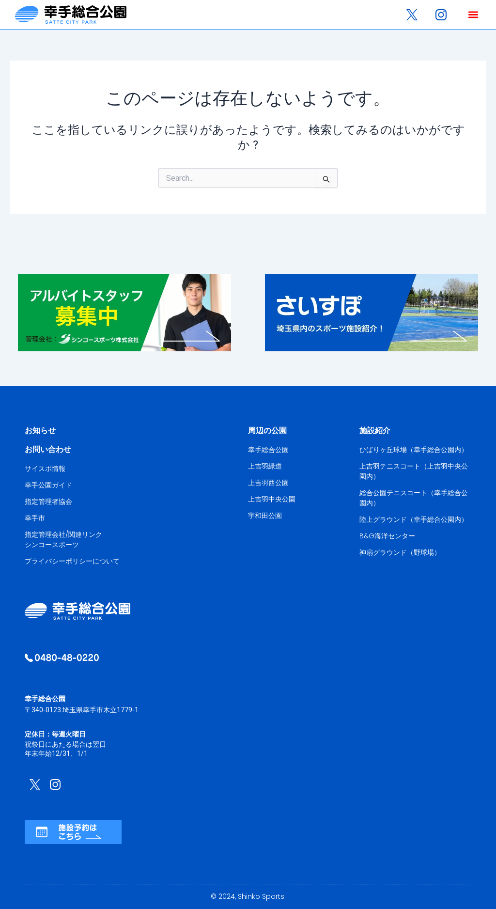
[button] (473, 15)
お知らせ (40, 430)
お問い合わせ (48, 449)
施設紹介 (374, 430)
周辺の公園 (267, 430)
